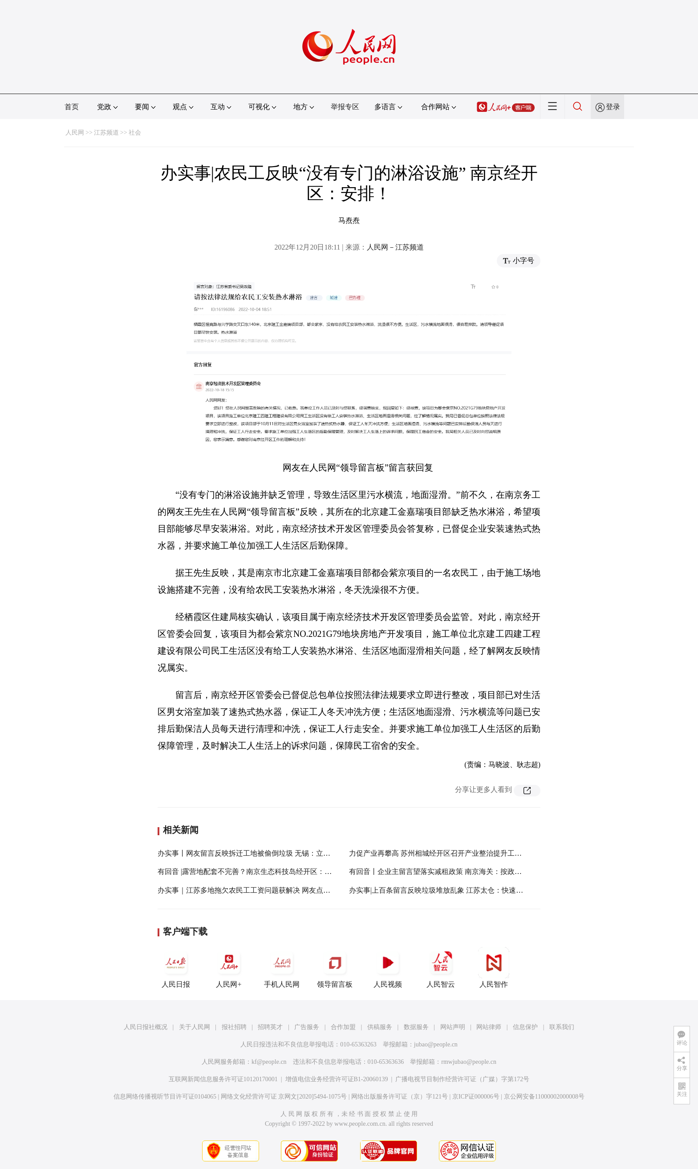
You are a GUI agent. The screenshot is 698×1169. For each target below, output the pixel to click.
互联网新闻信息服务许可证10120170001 (223, 1079)
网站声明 (452, 1027)
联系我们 (561, 1027)
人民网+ (228, 967)
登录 (613, 107)
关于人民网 (194, 1027)
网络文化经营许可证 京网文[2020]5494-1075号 (284, 1096)
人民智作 (493, 967)
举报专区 (345, 107)
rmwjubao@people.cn (468, 1061)
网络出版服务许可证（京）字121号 (399, 1096)
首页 (72, 107)
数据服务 (416, 1027)
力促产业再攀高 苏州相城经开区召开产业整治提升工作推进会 (446, 853)
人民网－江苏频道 (395, 247)
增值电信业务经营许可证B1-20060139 (336, 1079)
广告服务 (306, 1027)
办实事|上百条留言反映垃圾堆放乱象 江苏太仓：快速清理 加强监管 (454, 890)
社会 (135, 132)
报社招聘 (234, 1027)
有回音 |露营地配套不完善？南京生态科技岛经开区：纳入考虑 (255, 871)
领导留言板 (335, 967)
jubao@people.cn (436, 1044)
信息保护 (525, 1027)
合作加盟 (343, 1027)
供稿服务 (379, 1027)
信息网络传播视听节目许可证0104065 (165, 1096)
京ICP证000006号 (475, 1096)
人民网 (74, 132)
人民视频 (387, 967)
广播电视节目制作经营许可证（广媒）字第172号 (462, 1079)
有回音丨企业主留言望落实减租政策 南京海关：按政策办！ (442, 871)
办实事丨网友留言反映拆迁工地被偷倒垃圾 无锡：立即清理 (251, 853)
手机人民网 (282, 967)
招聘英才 (270, 1027)
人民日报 (175, 967)
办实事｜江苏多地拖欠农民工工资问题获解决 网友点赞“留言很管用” (265, 890)
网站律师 (488, 1027)
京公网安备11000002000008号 (544, 1096)
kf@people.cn (269, 1061)
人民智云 (440, 967)
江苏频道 (106, 132)
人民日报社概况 (145, 1027)
